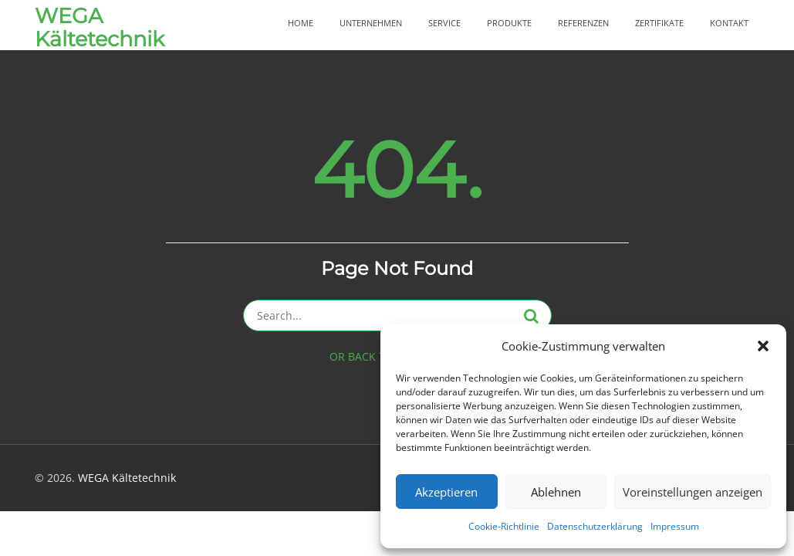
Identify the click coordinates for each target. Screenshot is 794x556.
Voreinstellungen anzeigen (692, 492)
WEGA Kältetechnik (99, 27)
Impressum (674, 526)
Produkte (509, 23)
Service (444, 23)
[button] (763, 346)
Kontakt (729, 23)
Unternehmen (371, 23)
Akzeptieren (446, 492)
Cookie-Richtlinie (503, 526)
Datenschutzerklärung (595, 526)
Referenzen (583, 23)
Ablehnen (556, 492)
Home (300, 23)
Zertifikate (659, 23)
